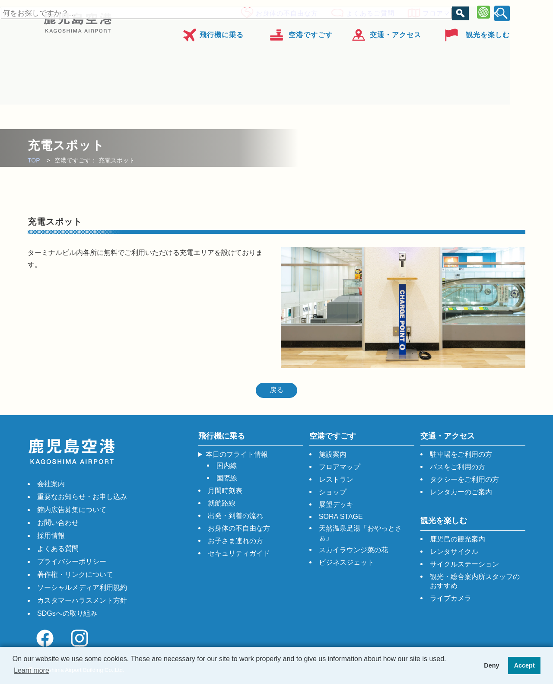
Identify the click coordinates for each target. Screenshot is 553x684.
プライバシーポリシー (71, 561)
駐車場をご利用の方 (461, 454)
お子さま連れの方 (235, 540)
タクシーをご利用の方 (464, 479)
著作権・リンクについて (75, 574)
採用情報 (51, 535)
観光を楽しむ (488, 31)
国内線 (226, 465)
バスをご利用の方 (457, 467)
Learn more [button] (31, 670)
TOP (34, 160)
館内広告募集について (71, 509)
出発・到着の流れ (235, 515)
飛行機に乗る (222, 31)
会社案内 (51, 483)
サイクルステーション (464, 564)
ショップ (332, 492)
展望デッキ (336, 504)
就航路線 (221, 503)
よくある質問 (58, 548)
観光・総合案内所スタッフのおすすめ (475, 581)
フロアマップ (440, 12)
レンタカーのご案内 (461, 492)
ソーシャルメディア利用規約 (82, 587)
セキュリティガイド (239, 553)
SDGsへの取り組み (67, 613)
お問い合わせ (58, 522)
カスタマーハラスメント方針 (82, 600)
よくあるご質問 (367, 12)
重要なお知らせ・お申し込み (82, 496)
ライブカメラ (450, 598)
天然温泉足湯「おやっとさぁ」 (360, 533)
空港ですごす (311, 31)
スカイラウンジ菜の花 (353, 550)
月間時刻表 (225, 490)
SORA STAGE (341, 516)
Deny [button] (491, 665)
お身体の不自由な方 (284, 12)
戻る (276, 390)
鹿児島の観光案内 (457, 539)
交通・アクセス (395, 31)
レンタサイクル (454, 551)
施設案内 (332, 454)
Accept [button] (524, 665)
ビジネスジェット (346, 562)
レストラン (336, 479)
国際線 (226, 478)
